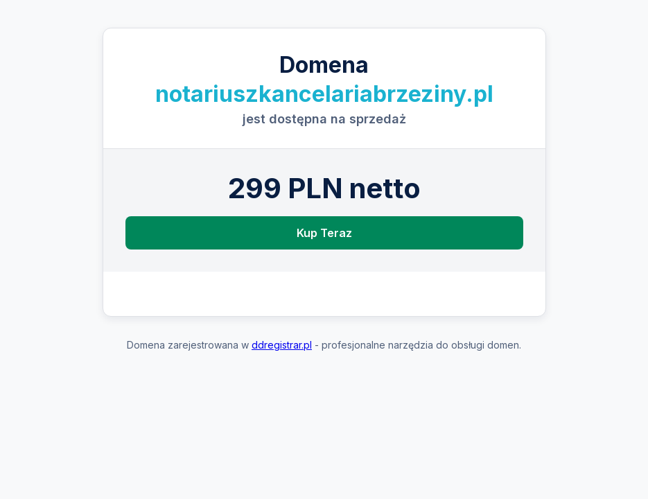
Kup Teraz (324, 233)
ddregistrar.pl (282, 345)
